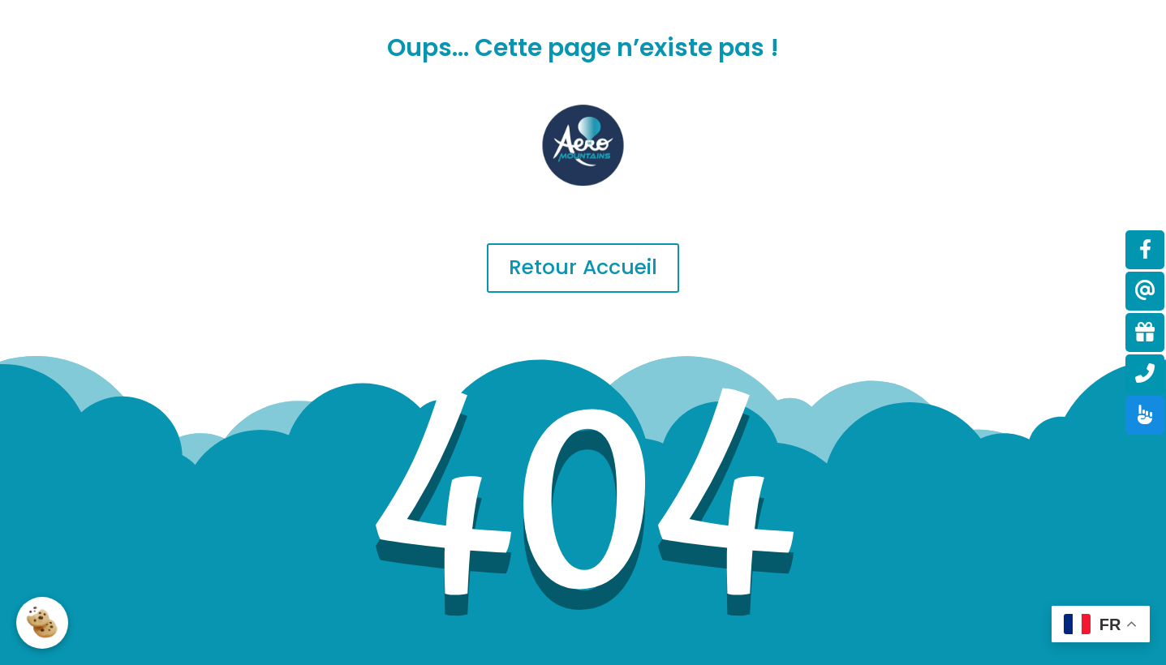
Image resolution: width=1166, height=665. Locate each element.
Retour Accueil (583, 267)
